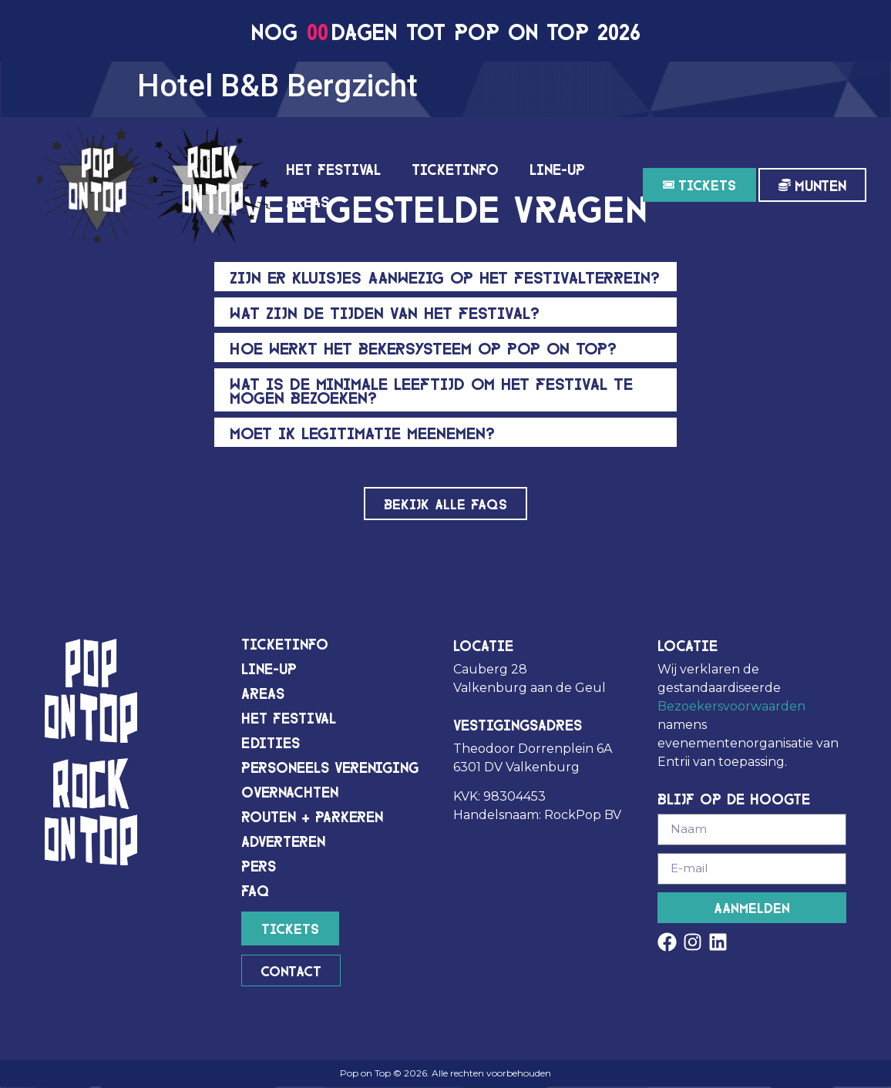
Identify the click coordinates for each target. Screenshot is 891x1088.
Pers (258, 865)
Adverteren (283, 841)
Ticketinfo (455, 168)
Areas (307, 200)
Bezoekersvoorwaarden (731, 707)
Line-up (557, 168)
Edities (270, 742)
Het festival (333, 168)
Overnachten (289, 791)
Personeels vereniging (330, 767)
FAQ (255, 890)
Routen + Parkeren (312, 816)
